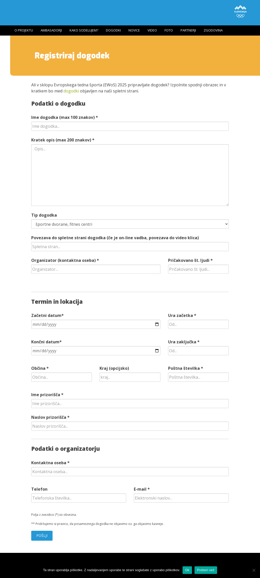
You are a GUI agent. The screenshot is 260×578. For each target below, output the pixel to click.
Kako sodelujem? (84, 30)
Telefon (39, 489)
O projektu (23, 30)
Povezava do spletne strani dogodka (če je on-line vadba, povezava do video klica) (115, 237)
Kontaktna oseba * (50, 462)
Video (152, 30)
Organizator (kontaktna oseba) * (65, 260)
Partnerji (188, 30)
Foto (169, 30)
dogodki (71, 91)
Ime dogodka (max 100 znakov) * (64, 117)
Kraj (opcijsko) (114, 368)
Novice (134, 30)
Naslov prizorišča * (50, 417)
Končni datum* (46, 342)
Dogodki (113, 30)
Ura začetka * (182, 315)
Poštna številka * (185, 368)
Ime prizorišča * (47, 394)
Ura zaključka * (184, 342)
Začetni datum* (47, 315)
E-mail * (142, 489)
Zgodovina (213, 30)
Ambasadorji (51, 30)
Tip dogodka (44, 215)
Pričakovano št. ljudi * (190, 260)
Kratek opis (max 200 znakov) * (62, 140)
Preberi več (206, 570)
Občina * (40, 368)
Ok (187, 570)
